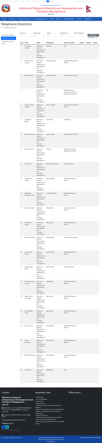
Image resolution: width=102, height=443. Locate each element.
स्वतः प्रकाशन (88, 19)
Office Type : (37, 33)
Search (93, 35)
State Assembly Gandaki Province (46, 419)
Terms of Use (6, 430)
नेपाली (44, 1)
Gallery (58, 19)
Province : (23, 33)
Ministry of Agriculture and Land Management (50, 409)
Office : (49, 33)
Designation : (64, 33)
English (53, 1)
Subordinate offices (25, 1)
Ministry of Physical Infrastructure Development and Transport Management (51, 10)
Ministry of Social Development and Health (49, 417)
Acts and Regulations (39, 19)
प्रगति (51, 19)
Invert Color (89, 1)
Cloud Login (39, 397)
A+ (99, 1)
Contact (79, 19)
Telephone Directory (36, 1)
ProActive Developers (94, 437)
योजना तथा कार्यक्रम (69, 19)
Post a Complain (14, 1)
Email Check (40, 401)
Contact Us (5, 1)
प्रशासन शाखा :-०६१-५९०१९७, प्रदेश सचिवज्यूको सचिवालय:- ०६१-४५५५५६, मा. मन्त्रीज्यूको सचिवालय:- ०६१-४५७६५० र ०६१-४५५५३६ (17, 410)
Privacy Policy (15, 430)
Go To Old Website (41, 399)
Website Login (40, 403)
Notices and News (24, 19)
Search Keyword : (79, 33)
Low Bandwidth (80, 1)
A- (94, 1)
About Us (12, 19)
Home (4, 19)
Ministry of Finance (42, 415)
